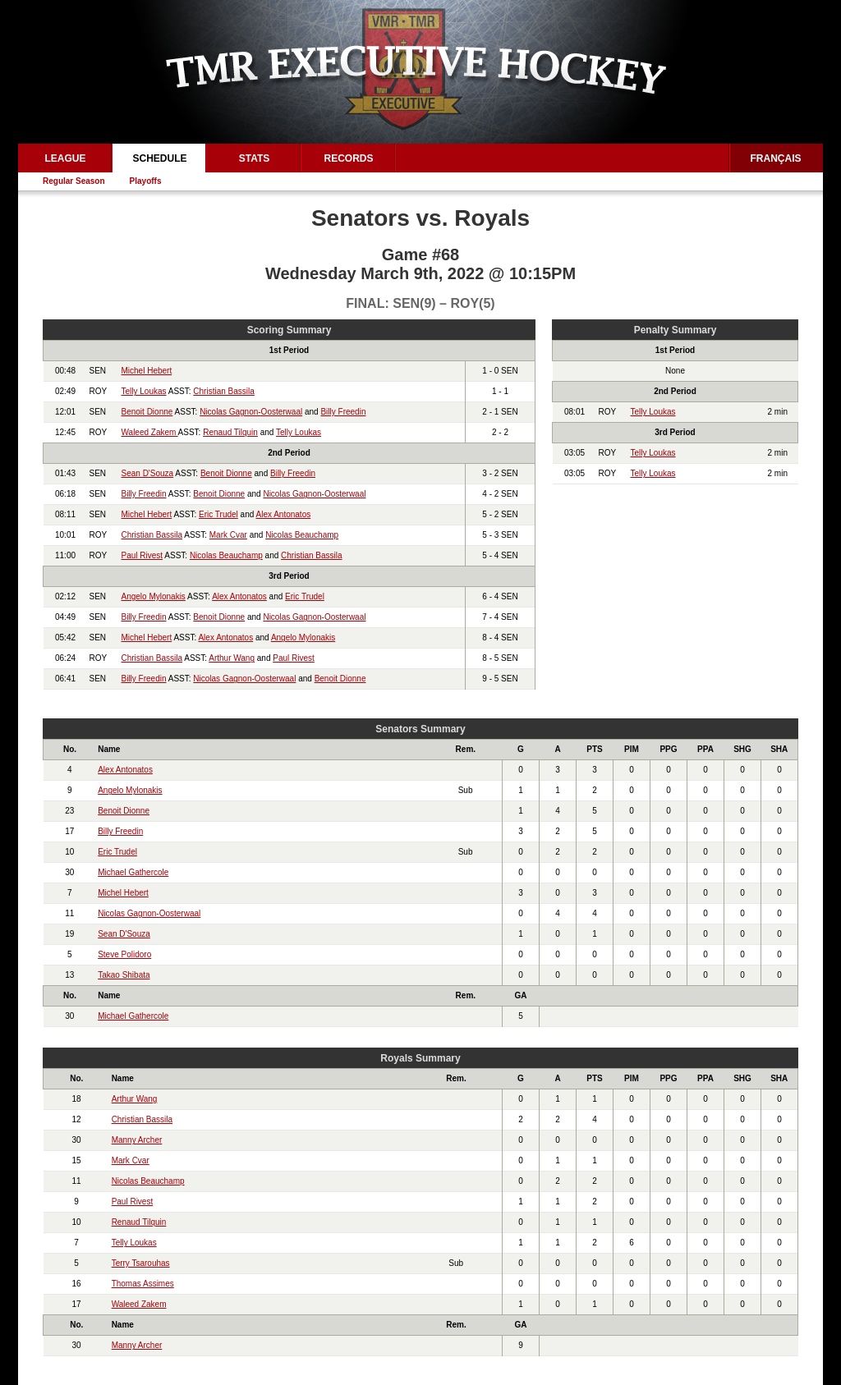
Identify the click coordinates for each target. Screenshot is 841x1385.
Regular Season (74, 181)
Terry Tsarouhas (141, 1263)
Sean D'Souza (148, 473)
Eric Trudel (218, 514)
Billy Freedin (342, 411)
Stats (254, 158)
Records (348, 158)
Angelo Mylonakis (154, 596)
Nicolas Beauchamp (301, 534)
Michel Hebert (147, 370)
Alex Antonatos (283, 514)
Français (776, 158)
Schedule (159, 158)
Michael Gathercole (133, 872)
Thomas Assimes (143, 1283)
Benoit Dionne (147, 411)
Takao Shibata (123, 974)
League (64, 158)
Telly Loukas (144, 391)
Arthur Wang (232, 658)
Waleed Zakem (150, 432)
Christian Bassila (223, 391)
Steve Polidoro (124, 954)
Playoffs (146, 181)
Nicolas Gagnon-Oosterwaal (251, 411)
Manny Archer (137, 1139)
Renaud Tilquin (230, 432)
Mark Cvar (228, 534)
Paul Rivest (142, 555)
